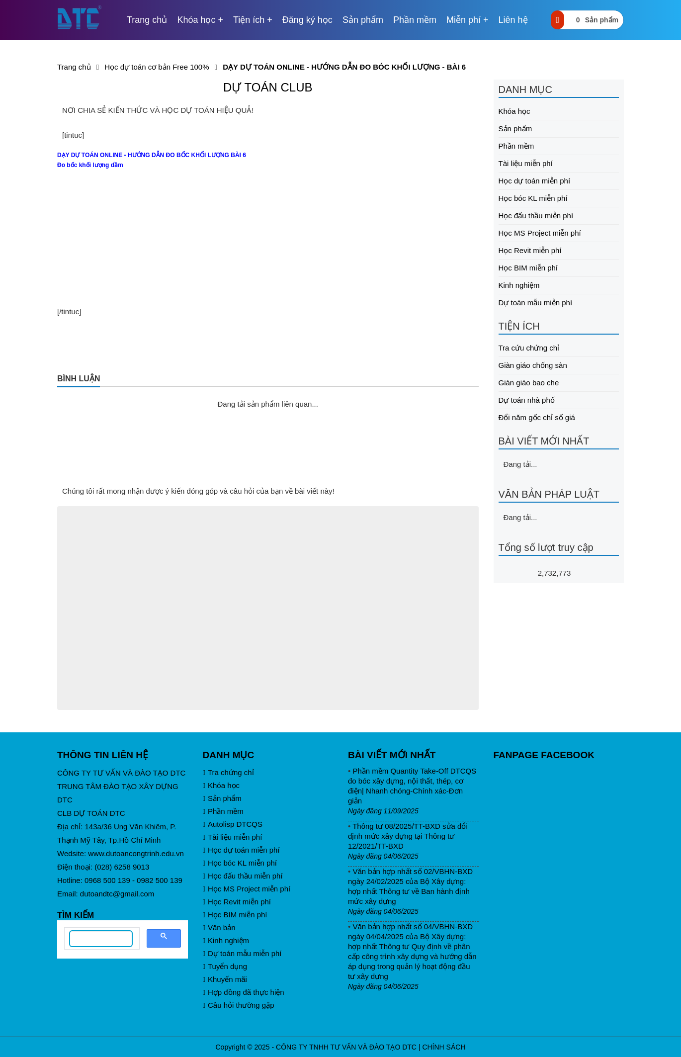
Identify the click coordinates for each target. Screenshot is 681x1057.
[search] (101, 938)
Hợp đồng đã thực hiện (243, 992)
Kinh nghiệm (519, 285)
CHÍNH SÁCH (443, 1047)
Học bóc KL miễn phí (533, 198)
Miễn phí (463, 20)
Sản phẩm (362, 20)
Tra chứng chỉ (228, 772)
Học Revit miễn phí (530, 250)
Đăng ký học (307, 20)
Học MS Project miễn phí (540, 233)
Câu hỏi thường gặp (238, 1005)
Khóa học (196, 20)
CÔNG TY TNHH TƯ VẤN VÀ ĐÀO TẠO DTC (346, 1047)
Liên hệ (513, 20)
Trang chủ (147, 20)
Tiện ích (248, 20)
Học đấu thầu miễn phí (536, 215)
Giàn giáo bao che (529, 382)
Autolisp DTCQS (233, 824)
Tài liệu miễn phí (526, 163)
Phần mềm (414, 20)
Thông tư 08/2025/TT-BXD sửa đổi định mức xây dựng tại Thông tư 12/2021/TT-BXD (408, 836)
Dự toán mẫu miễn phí (536, 302)
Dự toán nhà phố (527, 400)
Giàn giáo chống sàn (533, 365)
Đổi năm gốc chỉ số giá (537, 417)
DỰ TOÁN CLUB (268, 87)
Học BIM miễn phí (528, 268)
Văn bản (219, 927)
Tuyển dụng (225, 966)
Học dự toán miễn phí (535, 180)
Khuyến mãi (225, 979)
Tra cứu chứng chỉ (529, 348)
